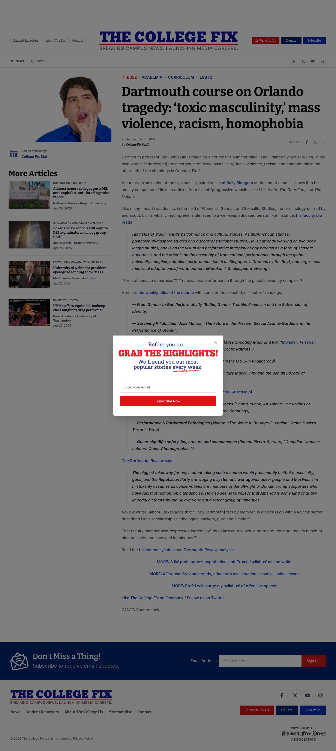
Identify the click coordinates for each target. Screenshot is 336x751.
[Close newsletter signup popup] (215, 343)
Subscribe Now (168, 401)
